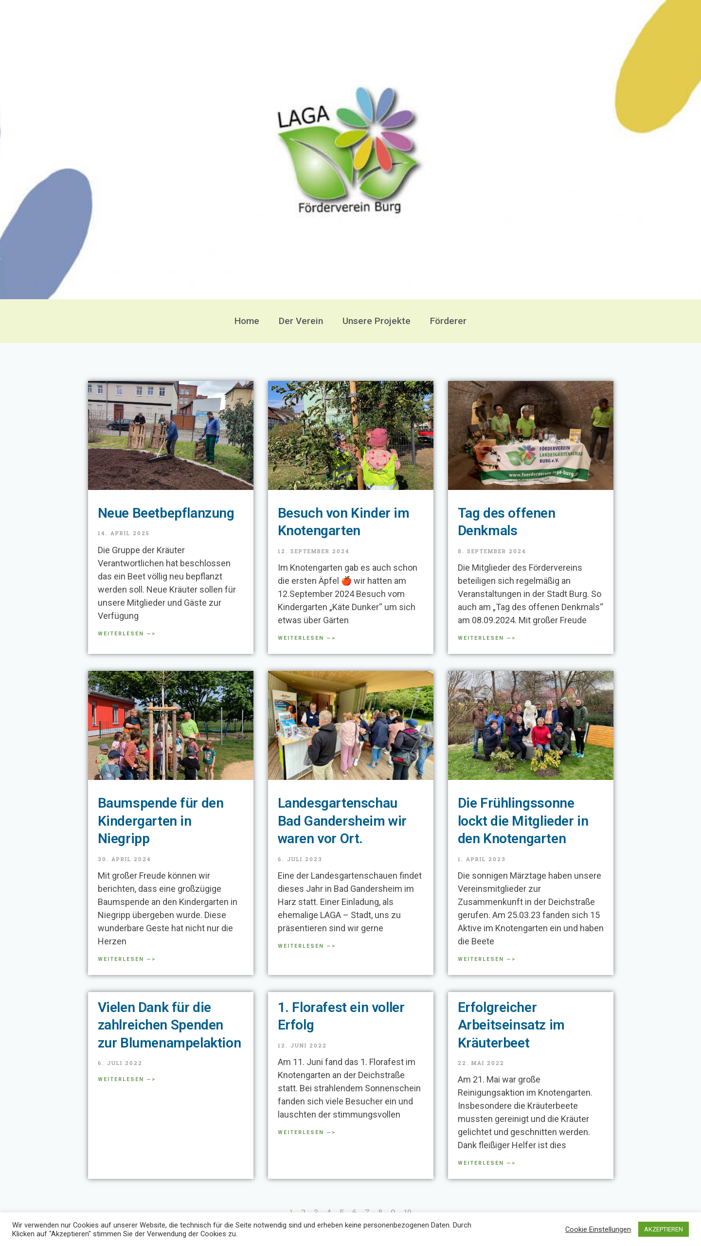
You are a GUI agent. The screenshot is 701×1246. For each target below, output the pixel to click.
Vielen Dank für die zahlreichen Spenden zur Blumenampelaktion (169, 1025)
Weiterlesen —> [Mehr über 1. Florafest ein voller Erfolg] (307, 1132)
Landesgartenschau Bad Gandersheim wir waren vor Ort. (342, 821)
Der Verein (301, 320)
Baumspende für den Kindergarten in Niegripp (161, 821)
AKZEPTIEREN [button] (663, 1229)
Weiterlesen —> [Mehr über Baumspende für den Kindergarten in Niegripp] (127, 959)
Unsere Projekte (376, 320)
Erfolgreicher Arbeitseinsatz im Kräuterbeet (511, 1025)
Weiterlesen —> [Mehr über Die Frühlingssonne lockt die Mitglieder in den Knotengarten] (487, 959)
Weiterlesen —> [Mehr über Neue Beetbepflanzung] (127, 634)
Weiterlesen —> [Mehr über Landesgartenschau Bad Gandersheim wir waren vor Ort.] (307, 946)
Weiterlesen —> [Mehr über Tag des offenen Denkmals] (487, 638)
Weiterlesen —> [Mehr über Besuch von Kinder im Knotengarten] (307, 638)
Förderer (448, 320)
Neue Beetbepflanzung (166, 513)
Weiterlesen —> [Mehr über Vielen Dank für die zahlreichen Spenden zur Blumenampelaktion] (127, 1079)
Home (246, 320)
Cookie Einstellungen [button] (598, 1229)
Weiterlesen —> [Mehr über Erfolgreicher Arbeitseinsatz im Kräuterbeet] (487, 1163)
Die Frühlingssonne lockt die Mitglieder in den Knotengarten (523, 821)
